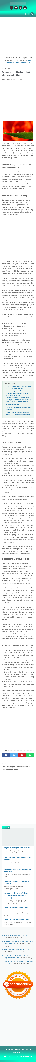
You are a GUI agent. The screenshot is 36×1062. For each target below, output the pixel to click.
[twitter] (14, 755)
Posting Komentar (16, 79)
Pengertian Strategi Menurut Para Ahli (17, 848)
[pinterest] (22, 755)
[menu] (3, 14)
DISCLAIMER (25, 1049)
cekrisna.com (29, 1056)
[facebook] (6, 755)
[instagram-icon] (25, 8)
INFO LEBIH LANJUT (23, 62)
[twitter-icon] (20, 8)
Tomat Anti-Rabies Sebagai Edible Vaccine (18, 949)
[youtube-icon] (16, 8)
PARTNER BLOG (18, 1052)
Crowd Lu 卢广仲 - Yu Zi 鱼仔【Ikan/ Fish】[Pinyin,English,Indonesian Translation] (16, 895)
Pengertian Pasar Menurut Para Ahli (16, 919)
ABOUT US (17, 1049)
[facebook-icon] (11, 8)
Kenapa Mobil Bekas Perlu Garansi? (16, 935)
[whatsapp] (30, 755)
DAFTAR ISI (8, 1049)
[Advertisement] (18, 37)
